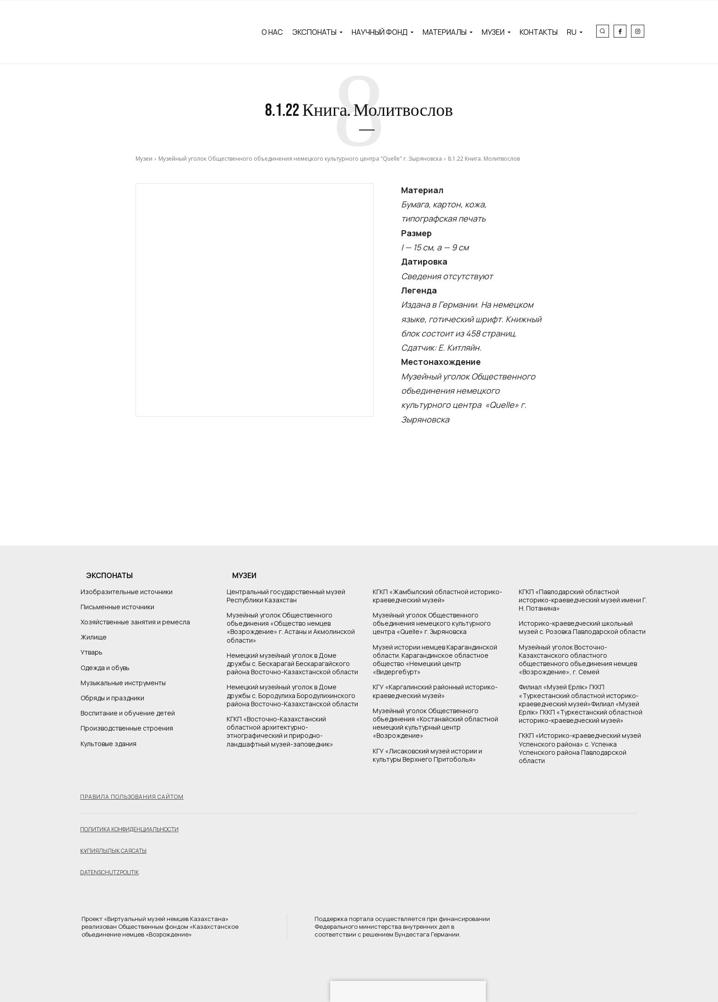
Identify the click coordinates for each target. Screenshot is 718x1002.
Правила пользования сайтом (132, 797)
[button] (602, 31)
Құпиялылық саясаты (113, 851)
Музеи (144, 158)
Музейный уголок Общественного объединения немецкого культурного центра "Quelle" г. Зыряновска (300, 158)
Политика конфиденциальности (129, 829)
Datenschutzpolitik (109, 872)
